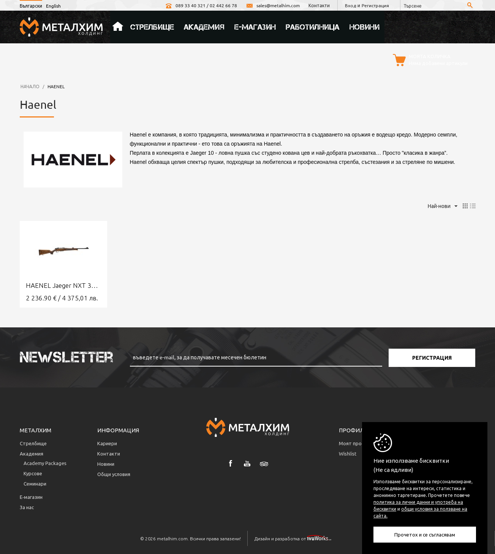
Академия (204, 27)
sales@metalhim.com (272, 5)
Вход (349, 5)
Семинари (35, 483)
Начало (117, 27)
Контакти (318, 5)
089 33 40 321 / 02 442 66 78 (200, 5)
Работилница (313, 27)
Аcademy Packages (45, 463)
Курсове (33, 473)
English (53, 6)
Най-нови (442, 206)
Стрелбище (152, 27)
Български (31, 6)
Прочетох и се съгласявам (424, 534)
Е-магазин (255, 27)
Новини (365, 27)
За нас (27, 507)
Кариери (107, 443)
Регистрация (375, 5)
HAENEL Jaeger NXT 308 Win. (63, 285)
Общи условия (113, 474)
